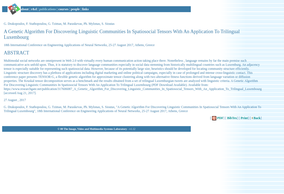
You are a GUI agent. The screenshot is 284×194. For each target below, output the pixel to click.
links (85, 9)
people (75, 9)
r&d (34, 9)
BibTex (231, 118)
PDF (217, 118)
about (25, 9)
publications (47, 9)
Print (244, 118)
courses (63, 9)
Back (256, 118)
